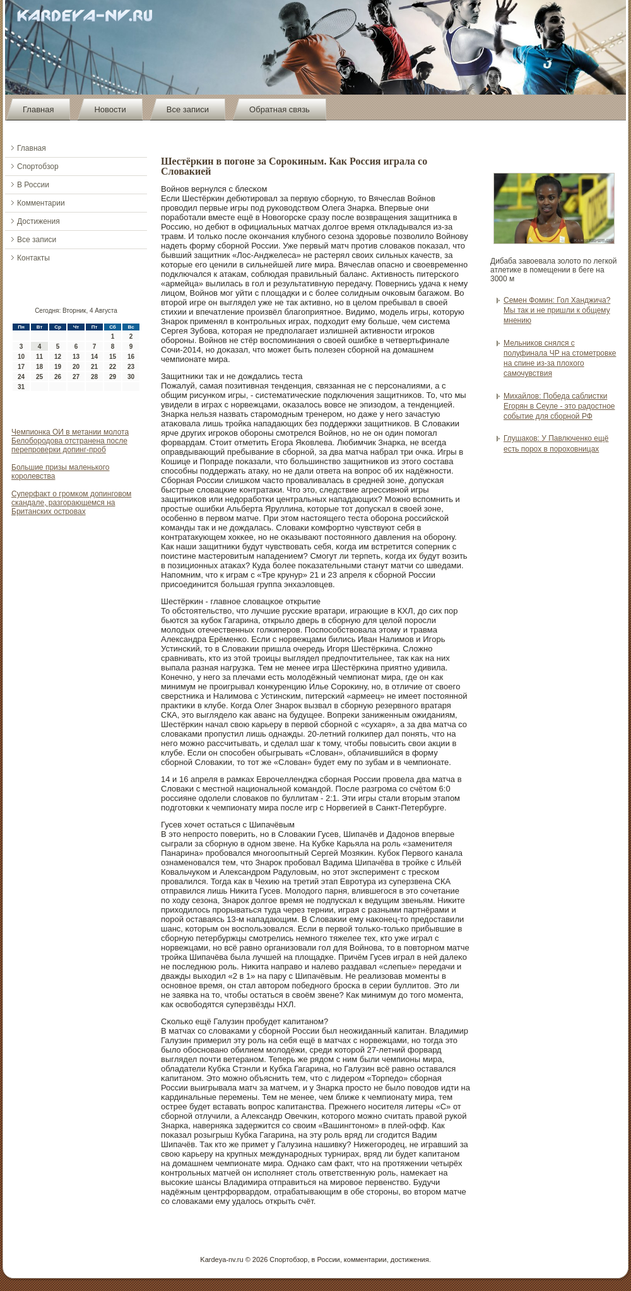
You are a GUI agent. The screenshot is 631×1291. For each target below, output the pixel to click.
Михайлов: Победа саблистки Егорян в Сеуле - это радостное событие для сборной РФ (559, 406)
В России (33, 184)
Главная (38, 109)
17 (21, 366)
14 (94, 356)
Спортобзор (38, 166)
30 (130, 376)
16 (130, 356)
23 (130, 366)
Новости (110, 109)
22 (112, 366)
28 (94, 376)
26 (57, 376)
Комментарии (41, 203)
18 (39, 366)
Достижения (38, 221)
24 (21, 376)
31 (21, 386)
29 (112, 376)
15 (112, 356)
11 (39, 356)
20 (76, 366)
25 (39, 376)
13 (76, 356)
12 (57, 356)
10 (21, 356)
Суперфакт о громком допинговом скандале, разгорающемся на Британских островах (71, 502)
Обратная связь (279, 109)
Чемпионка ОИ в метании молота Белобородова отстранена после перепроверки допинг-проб (70, 441)
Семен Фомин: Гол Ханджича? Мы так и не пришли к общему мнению (557, 310)
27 (76, 376)
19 (57, 366)
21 (94, 366)
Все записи (188, 109)
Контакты (33, 258)
